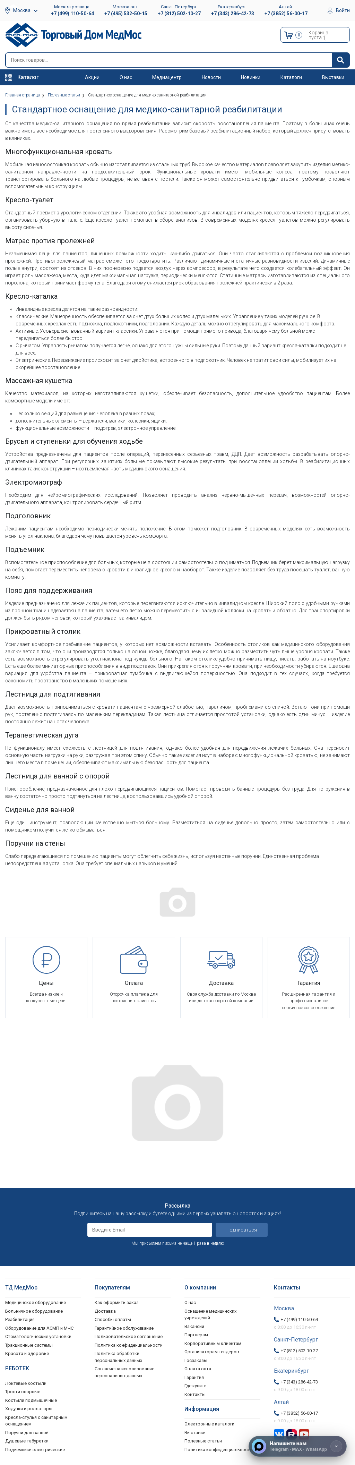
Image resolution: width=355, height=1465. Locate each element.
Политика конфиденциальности (129, 1344)
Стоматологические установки (38, 1336)
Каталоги (291, 77)
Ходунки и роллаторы (28, 1408)
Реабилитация (20, 1319)
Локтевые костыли (25, 1383)
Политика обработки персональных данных (118, 1357)
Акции (92, 77)
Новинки (250, 77)
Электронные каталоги (209, 1423)
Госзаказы (195, 1360)
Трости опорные (22, 1391)
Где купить (195, 1385)
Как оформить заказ (117, 1302)
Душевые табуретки (27, 1440)
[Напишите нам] (298, 1446)
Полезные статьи (203, 1440)
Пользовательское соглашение (129, 1336)
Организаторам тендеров (211, 1351)
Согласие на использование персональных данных (124, 1372)
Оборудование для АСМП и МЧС (39, 1327)
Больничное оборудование (34, 1310)
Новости (211, 77)
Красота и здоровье (27, 1353)
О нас (126, 77)
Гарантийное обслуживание (124, 1327)
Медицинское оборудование (35, 1302)
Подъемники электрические (35, 1449)
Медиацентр (167, 77)
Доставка (105, 1310)
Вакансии (194, 1326)
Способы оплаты (113, 1319)
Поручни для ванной (27, 1432)
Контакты (195, 1394)
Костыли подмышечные (31, 1400)
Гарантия (194, 1377)
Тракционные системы (29, 1344)
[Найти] (340, 60)
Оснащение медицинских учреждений (210, 1314)
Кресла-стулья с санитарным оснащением (36, 1420)
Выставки (333, 77)
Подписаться (241, 1230)
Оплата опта (197, 1368)
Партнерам (196, 1334)
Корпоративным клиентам (212, 1343)
